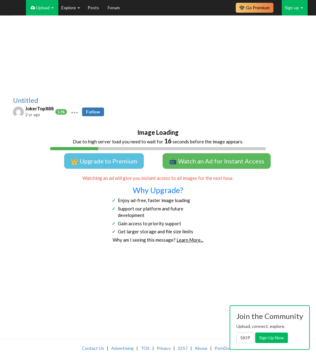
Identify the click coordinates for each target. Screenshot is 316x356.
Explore (70, 7)
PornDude (224, 348)
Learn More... (190, 240)
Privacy (164, 348)
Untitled (25, 100)
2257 (183, 348)
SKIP (245, 337)
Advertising (122, 348)
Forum (114, 7)
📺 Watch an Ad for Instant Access (216, 161)
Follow (93, 111)
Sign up (294, 7)
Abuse (201, 348)
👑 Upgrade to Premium (104, 161)
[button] (74, 112)
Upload (42, 7)
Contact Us (93, 348)
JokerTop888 (39, 108)
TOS (145, 348)
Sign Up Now (271, 337)
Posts (94, 7)
